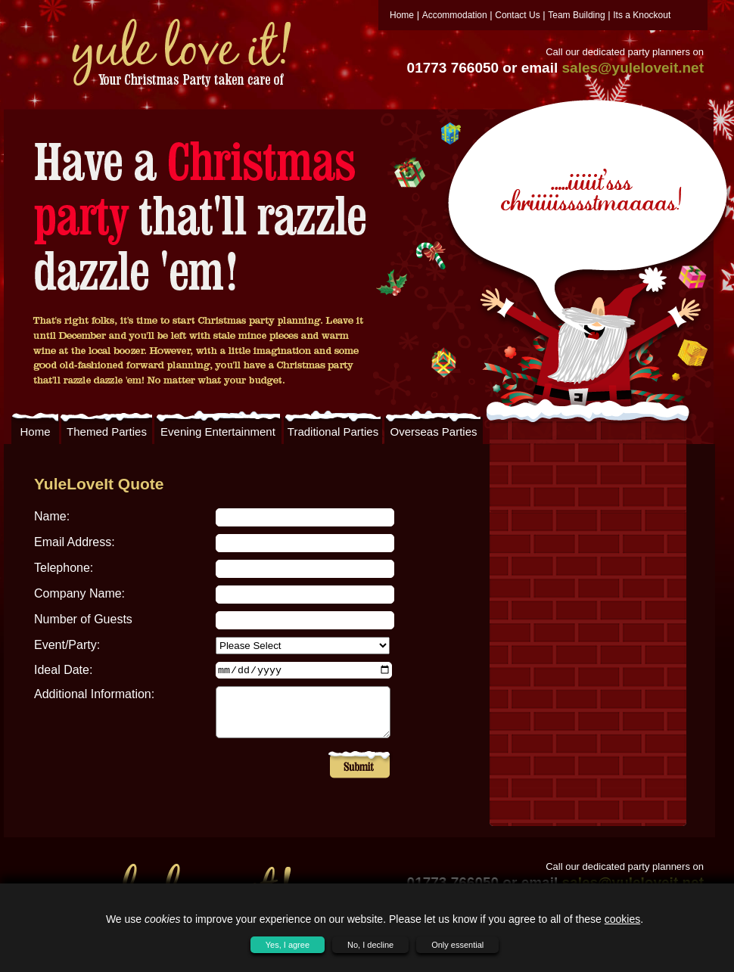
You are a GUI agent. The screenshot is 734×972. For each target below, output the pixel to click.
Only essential (457, 944)
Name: (52, 516)
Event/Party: (67, 644)
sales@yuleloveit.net (633, 68)
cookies (622, 919)
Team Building (576, 15)
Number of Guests (83, 619)
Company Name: (79, 593)
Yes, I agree (287, 944)
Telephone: (63, 567)
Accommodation (454, 15)
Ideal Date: (63, 669)
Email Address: (74, 542)
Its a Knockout (641, 15)
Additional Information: (94, 694)
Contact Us (517, 15)
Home (402, 15)
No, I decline (370, 944)
